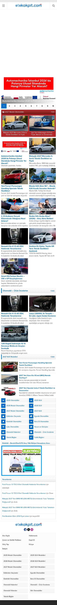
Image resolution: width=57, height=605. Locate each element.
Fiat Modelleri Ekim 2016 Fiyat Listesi (15, 516)
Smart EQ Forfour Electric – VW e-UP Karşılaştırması (13, 277)
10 (53, 106)
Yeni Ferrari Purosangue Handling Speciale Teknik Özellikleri (12, 188)
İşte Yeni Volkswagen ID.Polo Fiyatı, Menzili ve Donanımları (41, 134)
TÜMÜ (53, 112)
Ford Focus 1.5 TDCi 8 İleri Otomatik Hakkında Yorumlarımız (24, 484)
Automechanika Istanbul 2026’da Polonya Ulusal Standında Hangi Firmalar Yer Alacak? (29, 101)
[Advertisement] (28, 40)
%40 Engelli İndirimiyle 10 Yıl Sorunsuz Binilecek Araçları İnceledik (13, 346)
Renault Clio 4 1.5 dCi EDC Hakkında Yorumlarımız (12, 247)
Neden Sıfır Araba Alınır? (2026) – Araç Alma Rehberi (41, 217)
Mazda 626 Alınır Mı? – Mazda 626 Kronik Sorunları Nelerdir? (42, 187)
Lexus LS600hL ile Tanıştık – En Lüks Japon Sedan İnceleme (42, 314)
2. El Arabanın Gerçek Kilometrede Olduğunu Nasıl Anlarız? (13, 218)
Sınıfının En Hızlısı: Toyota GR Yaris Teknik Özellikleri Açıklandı (41, 248)
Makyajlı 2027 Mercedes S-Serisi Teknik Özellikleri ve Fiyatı (15, 134)
